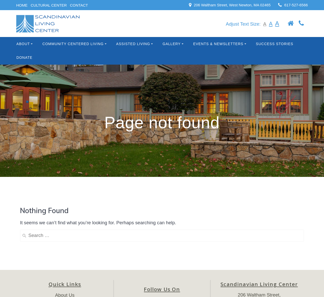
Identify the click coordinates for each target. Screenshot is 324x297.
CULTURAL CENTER (49, 5)
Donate (24, 57)
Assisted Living (133, 44)
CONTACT (79, 5)
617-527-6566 (296, 5)
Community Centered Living (73, 44)
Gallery (171, 44)
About (23, 44)
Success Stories (274, 44)
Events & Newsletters (218, 44)
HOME (22, 5)
